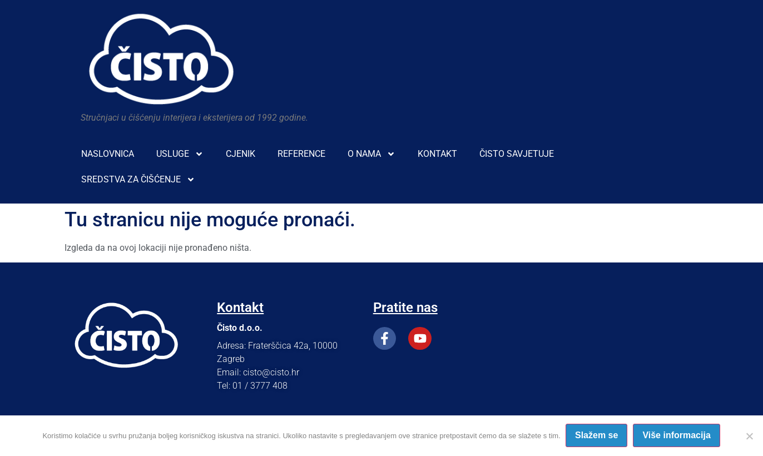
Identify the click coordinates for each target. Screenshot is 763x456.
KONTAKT (437, 153)
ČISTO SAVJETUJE (516, 153)
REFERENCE (301, 153)
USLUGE (180, 154)
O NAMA (371, 154)
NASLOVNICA (107, 153)
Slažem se (597, 435)
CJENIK (240, 153)
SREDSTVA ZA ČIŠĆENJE (138, 180)
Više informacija (677, 435)
